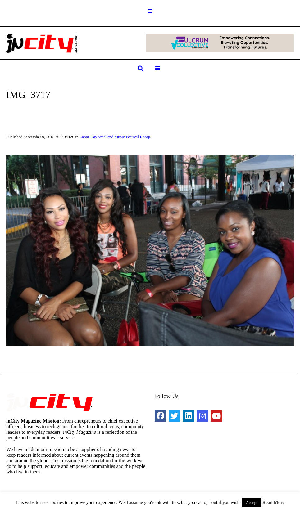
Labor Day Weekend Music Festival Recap (115, 136)
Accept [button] (251, 502)
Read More (273, 502)
